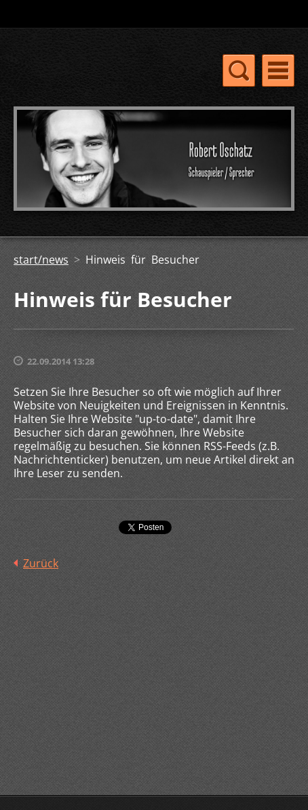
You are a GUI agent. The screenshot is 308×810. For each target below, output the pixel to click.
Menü (278, 70)
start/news (41, 259)
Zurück (40, 563)
